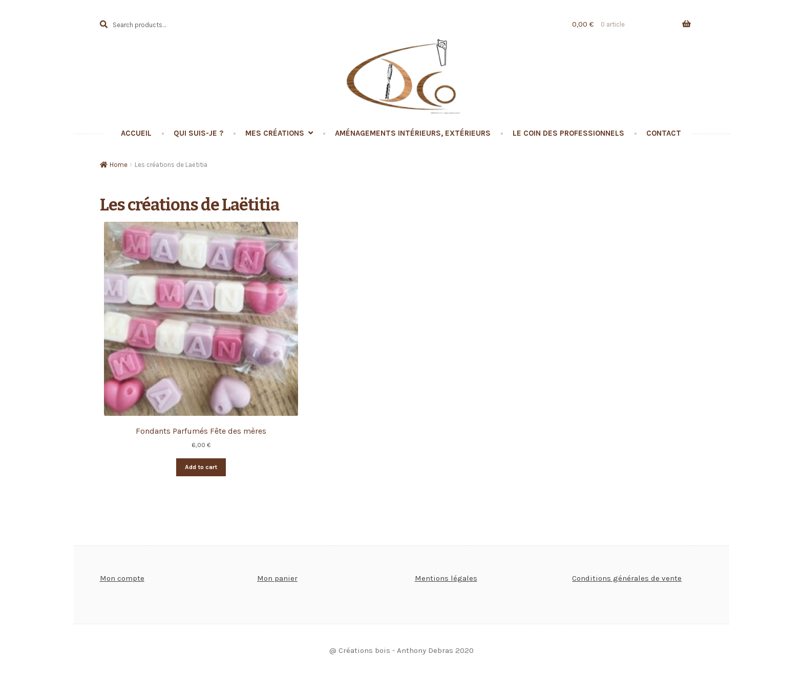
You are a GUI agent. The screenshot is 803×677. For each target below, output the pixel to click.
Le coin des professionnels (568, 133)
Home (119, 164)
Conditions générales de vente (627, 578)
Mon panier (277, 578)
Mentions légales (446, 578)
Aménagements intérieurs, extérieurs (413, 133)
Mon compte (122, 578)
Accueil (136, 133)
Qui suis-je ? (198, 133)
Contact (663, 133)
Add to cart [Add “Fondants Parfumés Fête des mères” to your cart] (201, 467)
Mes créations (274, 133)
